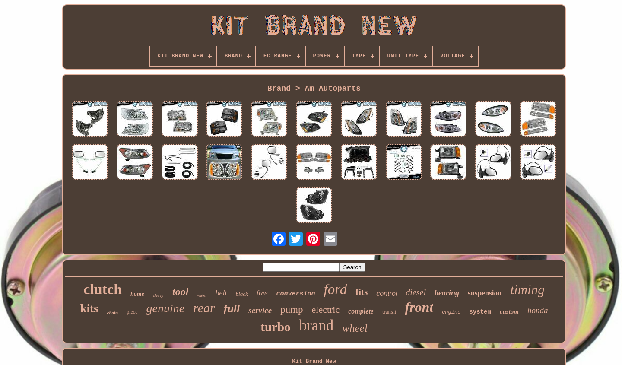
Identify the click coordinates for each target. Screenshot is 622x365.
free (262, 293)
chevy (158, 295)
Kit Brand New (314, 361)
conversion (295, 294)
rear (204, 308)
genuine (165, 308)
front (419, 307)
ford (335, 289)
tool (180, 291)
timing (527, 289)
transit (389, 311)
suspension (484, 293)
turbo (275, 327)
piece (132, 312)
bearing (447, 293)
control (386, 293)
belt (221, 293)
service (260, 310)
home (137, 294)
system (480, 311)
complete (361, 311)
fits (361, 292)
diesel (416, 292)
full (232, 308)
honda (537, 310)
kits (89, 308)
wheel (354, 328)
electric (326, 309)
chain (112, 312)
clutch (102, 289)
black (242, 294)
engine (451, 312)
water (201, 295)
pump (291, 309)
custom (509, 311)
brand (316, 325)
